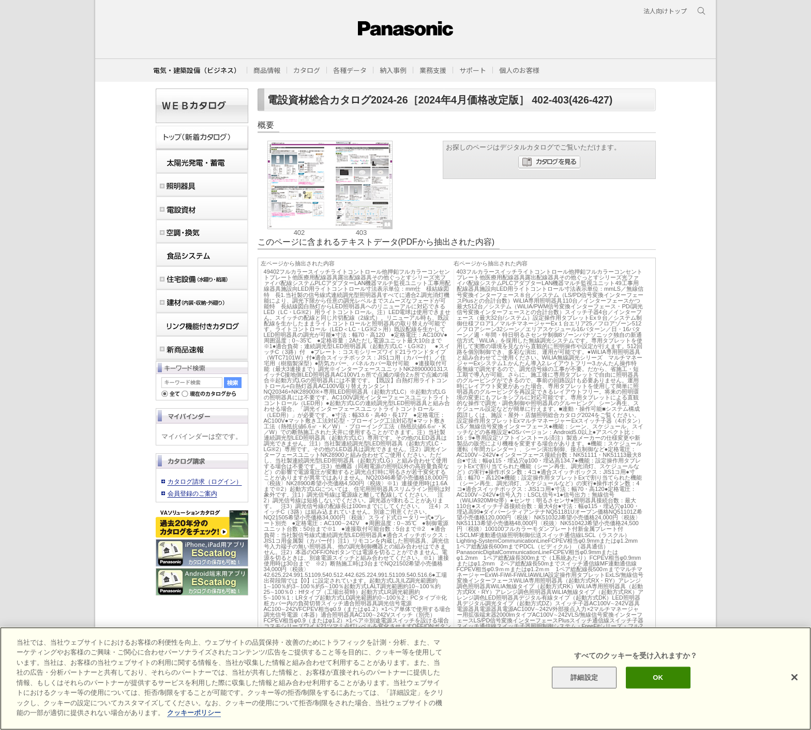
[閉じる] (794, 677)
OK (658, 677)
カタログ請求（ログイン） (205, 481)
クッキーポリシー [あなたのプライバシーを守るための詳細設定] (194, 713)
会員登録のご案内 (192, 493)
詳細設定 (584, 677)
